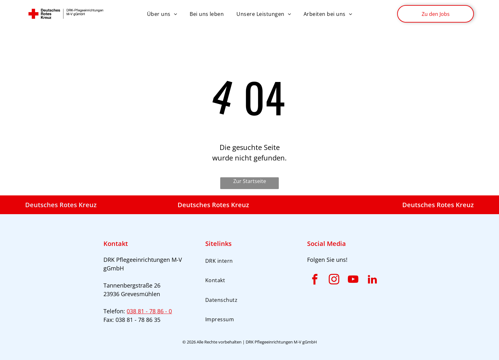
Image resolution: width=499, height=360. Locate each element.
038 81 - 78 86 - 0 (149, 311)
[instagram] (334, 280)
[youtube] (353, 280)
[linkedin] (372, 280)
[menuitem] (162, 14)
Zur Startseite (249, 181)
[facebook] (315, 280)
